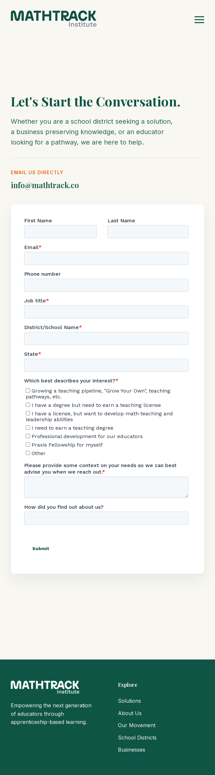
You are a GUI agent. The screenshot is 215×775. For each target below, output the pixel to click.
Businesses (131, 749)
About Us (130, 713)
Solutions (129, 701)
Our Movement (136, 725)
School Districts (137, 737)
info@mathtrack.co (45, 185)
